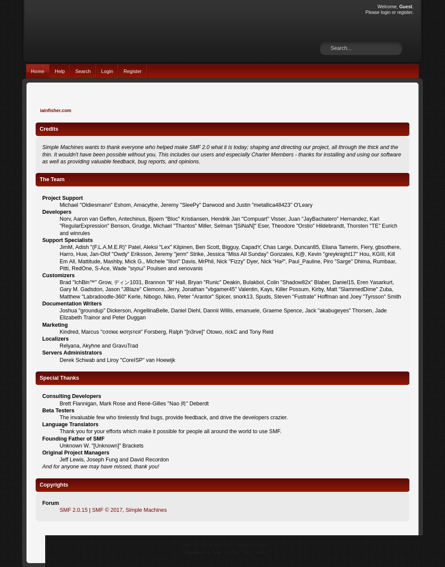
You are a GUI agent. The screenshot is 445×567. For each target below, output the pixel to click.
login (385, 12)
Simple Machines (146, 510)
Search (83, 71)
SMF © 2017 (107, 510)
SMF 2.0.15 (73, 510)
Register (132, 71)
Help (60, 71)
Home (37, 71)
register (404, 12)
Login (107, 71)
